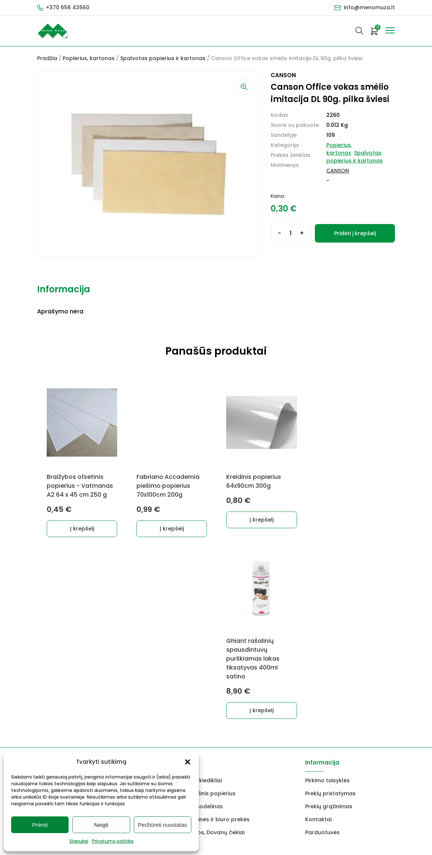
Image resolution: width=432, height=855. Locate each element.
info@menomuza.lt (369, 7)
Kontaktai (318, 655)
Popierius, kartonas (89, 58)
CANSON (337, 170)
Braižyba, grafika (119, 655)
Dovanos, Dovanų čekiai (212, 668)
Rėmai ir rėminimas (122, 668)
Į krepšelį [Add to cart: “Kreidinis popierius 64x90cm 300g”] (262, 519)
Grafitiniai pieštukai (63, 629)
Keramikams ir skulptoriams (134, 642)
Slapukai (78, 841)
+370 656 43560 (67, 7)
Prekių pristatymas (330, 629)
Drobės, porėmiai (60, 655)
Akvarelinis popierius (207, 629)
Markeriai (109, 629)
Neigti (101, 825)
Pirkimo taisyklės (327, 616)
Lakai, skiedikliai (201, 616)
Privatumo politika (112, 841)
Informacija (63, 289)
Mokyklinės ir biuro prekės (215, 655)
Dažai (44, 616)
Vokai (44, 668)
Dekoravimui (113, 616)
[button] (187, 762)
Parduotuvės (322, 668)
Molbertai (50, 642)
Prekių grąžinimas (328, 642)
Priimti (40, 825)
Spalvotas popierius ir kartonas (162, 58)
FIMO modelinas (201, 642)
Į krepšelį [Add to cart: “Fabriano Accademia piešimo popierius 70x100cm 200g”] (172, 528)
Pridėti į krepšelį (355, 233)
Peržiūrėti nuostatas (162, 825)
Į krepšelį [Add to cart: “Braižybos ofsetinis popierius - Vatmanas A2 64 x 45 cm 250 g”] (82, 528)
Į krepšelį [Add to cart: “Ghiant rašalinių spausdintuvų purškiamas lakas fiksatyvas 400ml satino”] (351, 546)
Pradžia (47, 58)
